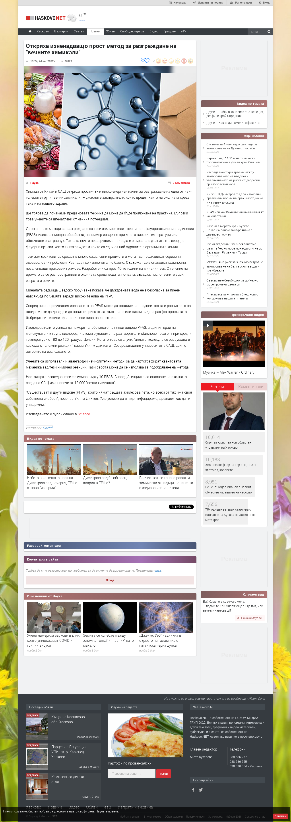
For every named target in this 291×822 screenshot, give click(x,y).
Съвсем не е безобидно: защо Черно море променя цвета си (232, 282)
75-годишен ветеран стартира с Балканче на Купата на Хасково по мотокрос (230, 514)
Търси (163, 773)
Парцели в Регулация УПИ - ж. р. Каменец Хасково (69, 751)
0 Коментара (181, 183)
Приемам (281, 816)
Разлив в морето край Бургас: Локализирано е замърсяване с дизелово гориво (229, 230)
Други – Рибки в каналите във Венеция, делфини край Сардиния (235, 114)
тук (158, 570)
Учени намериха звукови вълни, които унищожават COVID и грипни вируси (53, 640)
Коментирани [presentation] (250, 386)
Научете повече (107, 811)
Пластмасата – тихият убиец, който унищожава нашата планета (232, 296)
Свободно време (132, 31)
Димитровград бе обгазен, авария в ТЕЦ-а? (105, 480)
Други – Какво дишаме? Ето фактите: (233, 123)
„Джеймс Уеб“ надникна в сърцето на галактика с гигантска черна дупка (160, 640)
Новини (95, 31)
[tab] (217, 388)
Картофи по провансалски (129, 763)
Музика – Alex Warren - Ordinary (228, 372)
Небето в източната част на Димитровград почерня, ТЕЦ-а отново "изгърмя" (52, 482)
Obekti (47, 428)
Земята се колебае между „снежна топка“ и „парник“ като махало (108, 640)
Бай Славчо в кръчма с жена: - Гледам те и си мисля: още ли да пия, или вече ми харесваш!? (233, 606)
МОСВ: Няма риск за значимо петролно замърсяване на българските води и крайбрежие (234, 266)
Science (84, 414)
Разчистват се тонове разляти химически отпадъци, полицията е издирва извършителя (166, 482)
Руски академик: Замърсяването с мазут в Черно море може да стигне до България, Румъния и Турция (234, 248)
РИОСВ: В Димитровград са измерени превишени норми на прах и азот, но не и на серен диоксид (234, 198)
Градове (170, 31)
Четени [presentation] (217, 386)
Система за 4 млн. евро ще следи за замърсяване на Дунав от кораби (232, 146)
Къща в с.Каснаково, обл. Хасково (68, 719)
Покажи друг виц (250, 618)
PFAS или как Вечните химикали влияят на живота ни (235, 214)
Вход (110, 580)
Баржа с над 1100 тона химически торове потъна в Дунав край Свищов (233, 160)
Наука (34, 183)
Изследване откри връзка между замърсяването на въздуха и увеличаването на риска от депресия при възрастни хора (233, 178)
